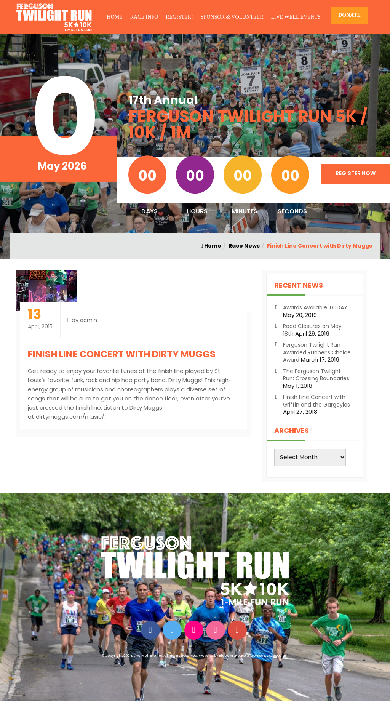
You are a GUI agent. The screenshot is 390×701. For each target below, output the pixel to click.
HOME (115, 17)
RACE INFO (144, 17)
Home (211, 246)
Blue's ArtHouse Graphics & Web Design (253, 655)
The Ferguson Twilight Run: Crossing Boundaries (316, 375)
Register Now (356, 173)
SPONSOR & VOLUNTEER (232, 17)
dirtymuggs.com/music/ (70, 417)
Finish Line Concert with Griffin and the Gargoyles (316, 400)
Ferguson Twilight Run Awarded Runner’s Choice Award (317, 352)
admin (88, 320)
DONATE (349, 15)
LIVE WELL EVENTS (296, 17)
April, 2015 (40, 319)
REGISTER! (179, 17)
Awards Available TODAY (315, 307)
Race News (244, 246)
